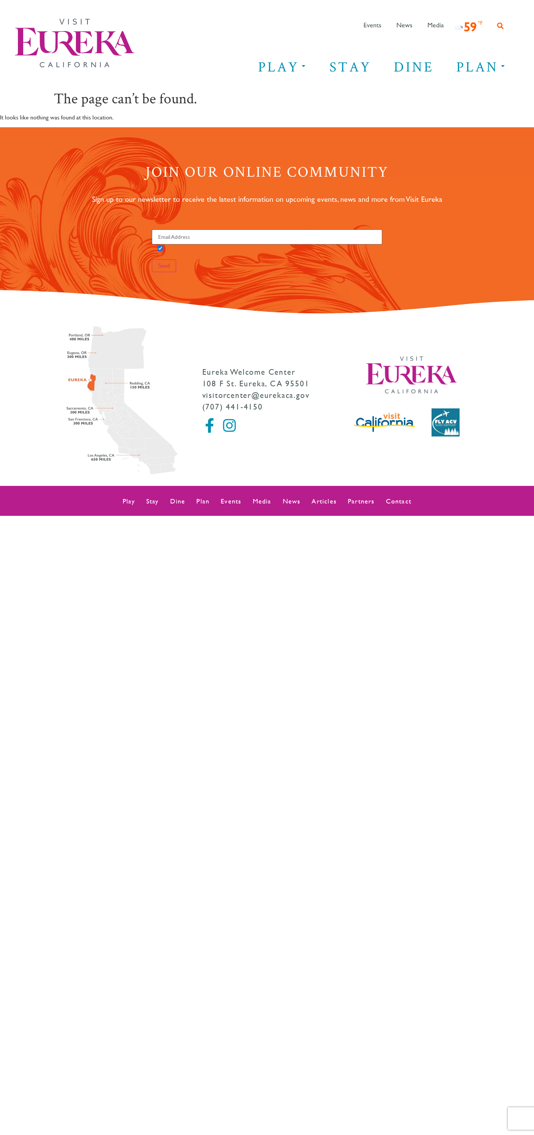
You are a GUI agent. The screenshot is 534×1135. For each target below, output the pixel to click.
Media (435, 25)
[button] (500, 26)
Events (372, 25)
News (404, 25)
